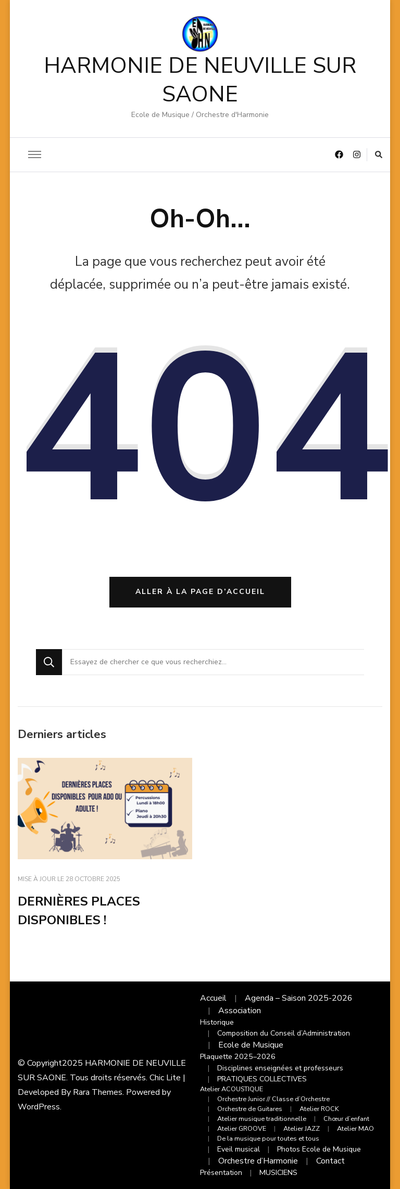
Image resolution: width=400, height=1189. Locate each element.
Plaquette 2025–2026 (238, 1057)
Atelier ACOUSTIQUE (231, 1088)
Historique (217, 1022)
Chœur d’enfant (346, 1118)
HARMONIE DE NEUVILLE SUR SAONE (200, 80)
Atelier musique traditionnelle (261, 1118)
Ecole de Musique (250, 1045)
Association (239, 1010)
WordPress (39, 1107)
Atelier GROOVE (241, 1128)
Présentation (221, 1173)
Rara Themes (97, 1092)
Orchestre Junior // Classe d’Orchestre (273, 1098)
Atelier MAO (355, 1128)
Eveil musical (238, 1149)
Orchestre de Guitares (249, 1108)
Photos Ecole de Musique (319, 1149)
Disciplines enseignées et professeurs (280, 1068)
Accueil (213, 998)
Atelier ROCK (319, 1108)
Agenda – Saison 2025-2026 (299, 998)
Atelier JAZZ (301, 1128)
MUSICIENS (278, 1173)
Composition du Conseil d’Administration (283, 1033)
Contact (330, 1161)
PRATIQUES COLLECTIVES (262, 1079)
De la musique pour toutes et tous (268, 1138)
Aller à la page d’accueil (200, 592)
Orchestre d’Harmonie (258, 1161)
